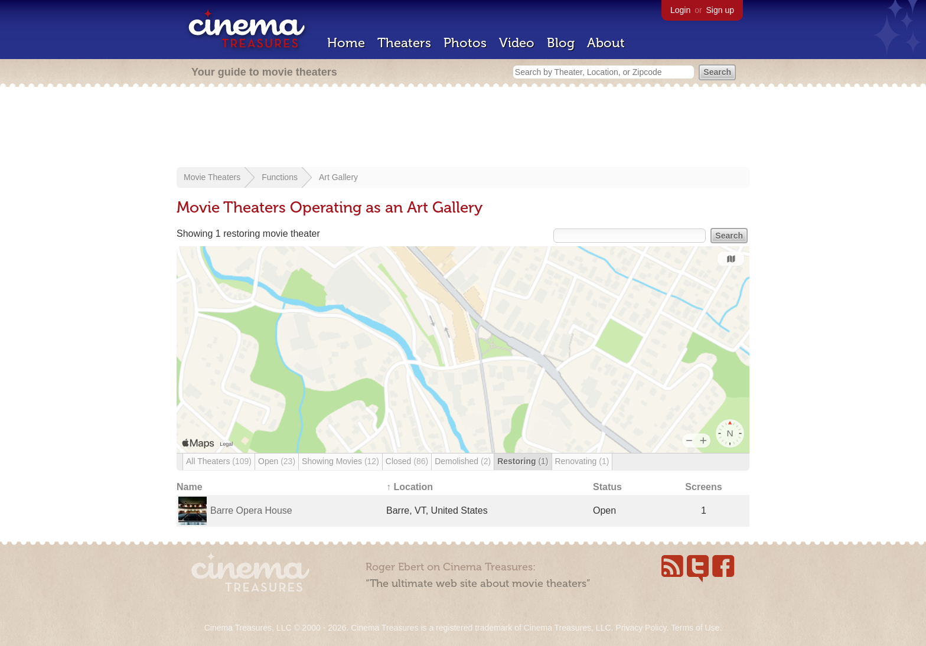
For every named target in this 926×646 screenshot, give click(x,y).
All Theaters (219, 461)
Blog (561, 43)
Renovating (582, 461)
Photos (465, 43)
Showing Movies (340, 461)
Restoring (522, 461)
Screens (703, 487)
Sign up (720, 10)
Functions (280, 177)
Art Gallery (338, 177)
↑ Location (409, 487)
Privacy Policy (640, 627)
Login (680, 10)
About (606, 43)
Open (276, 461)
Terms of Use (695, 627)
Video (516, 43)
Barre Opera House (251, 510)
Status (607, 487)
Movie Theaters (212, 177)
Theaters (404, 43)
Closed (407, 461)
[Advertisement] (463, 128)
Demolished (463, 461)
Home (346, 43)
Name (190, 487)
